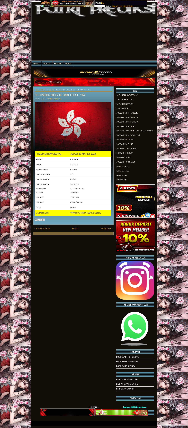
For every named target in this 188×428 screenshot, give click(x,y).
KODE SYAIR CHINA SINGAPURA (127, 122)
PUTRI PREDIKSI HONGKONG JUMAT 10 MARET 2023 (60, 95)
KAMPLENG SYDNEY (123, 108)
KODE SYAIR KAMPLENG (124, 144)
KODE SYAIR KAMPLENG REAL (126, 149)
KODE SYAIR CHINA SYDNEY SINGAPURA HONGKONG (135, 131)
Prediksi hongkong (47, 90)
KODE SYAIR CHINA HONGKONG (127, 117)
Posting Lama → (107, 228)
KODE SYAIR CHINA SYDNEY (126, 126)
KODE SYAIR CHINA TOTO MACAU (128, 135)
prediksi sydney (121, 175)
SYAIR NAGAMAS (122, 180)
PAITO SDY (46, 63)
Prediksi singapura (122, 171)
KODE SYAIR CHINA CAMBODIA (127, 113)
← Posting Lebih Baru (42, 228)
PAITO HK (68, 63)
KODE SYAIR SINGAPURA (124, 153)
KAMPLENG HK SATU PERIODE (127, 95)
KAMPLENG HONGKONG (124, 100)
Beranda (36, 63)
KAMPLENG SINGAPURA (124, 104)
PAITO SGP (57, 63)
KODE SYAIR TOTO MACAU (125, 162)
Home (38, 90)
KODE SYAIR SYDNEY (123, 157)
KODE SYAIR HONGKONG (125, 140)
